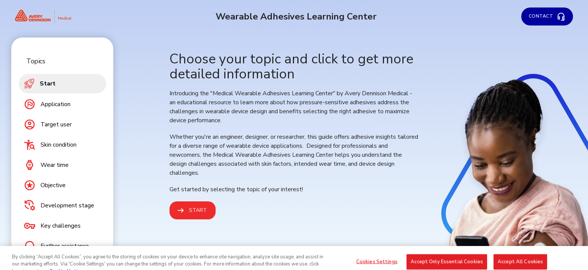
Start (198, 210)
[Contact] (547, 17)
